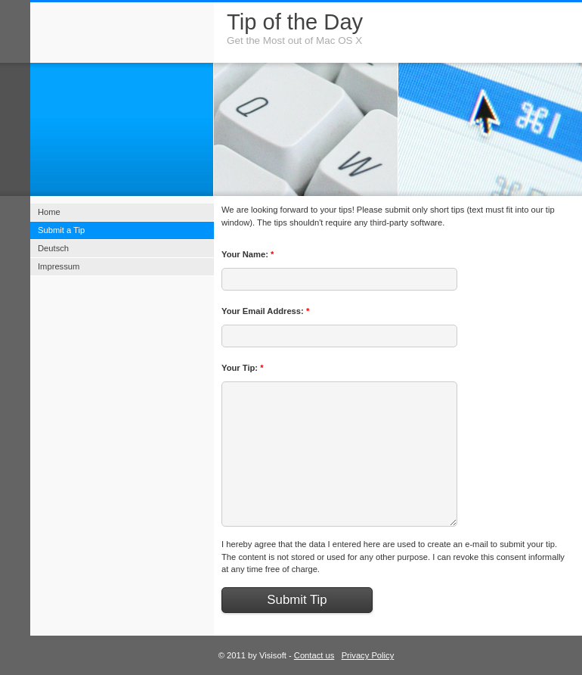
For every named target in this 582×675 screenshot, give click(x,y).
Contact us (314, 655)
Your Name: (247, 254)
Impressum (58, 266)
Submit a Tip (61, 230)
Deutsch (53, 248)
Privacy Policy (368, 655)
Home (49, 211)
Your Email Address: (265, 311)
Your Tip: (242, 367)
